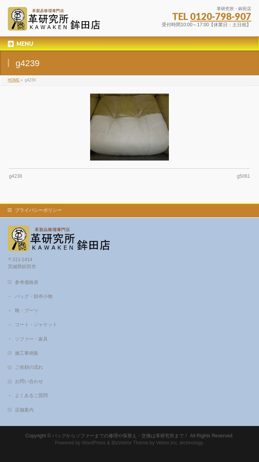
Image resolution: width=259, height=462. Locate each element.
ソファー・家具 (31, 339)
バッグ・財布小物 (34, 296)
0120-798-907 (220, 16)
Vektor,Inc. (167, 443)
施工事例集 (26, 353)
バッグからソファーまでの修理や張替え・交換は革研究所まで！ (120, 436)
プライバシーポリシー (38, 210)
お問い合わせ (29, 381)
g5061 (243, 176)
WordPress (94, 443)
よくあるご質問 (31, 395)
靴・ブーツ (26, 310)
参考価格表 (26, 282)
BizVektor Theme (129, 443)
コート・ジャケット (36, 324)
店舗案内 (24, 410)
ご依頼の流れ (29, 367)
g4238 (15, 176)
